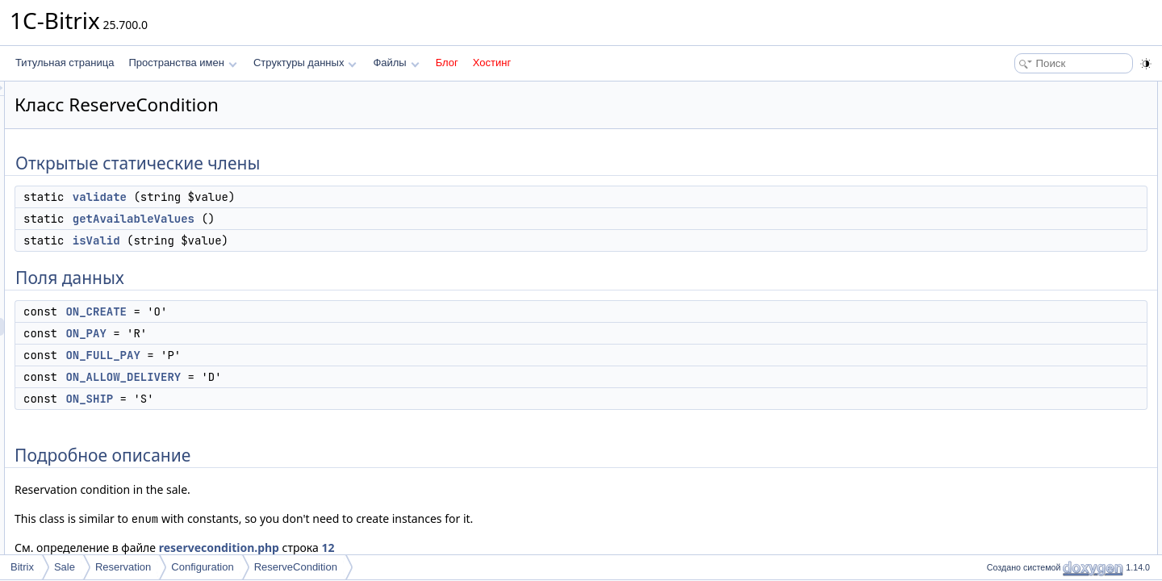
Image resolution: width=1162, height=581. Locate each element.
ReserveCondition (295, 567)
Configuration (202, 567)
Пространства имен (182, 62)
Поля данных (1011, 161)
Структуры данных (305, 62)
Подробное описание (1029, 268)
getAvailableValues (335, 218)
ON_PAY (287, 333)
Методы (1000, 285)
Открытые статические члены (1049, 90)
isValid (298, 240)
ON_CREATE (297, 311)
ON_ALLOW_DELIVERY (324, 377)
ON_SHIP (291, 398)
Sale (64, 567)
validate (301, 197)
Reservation (123, 567)
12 (529, 547)
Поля (993, 356)
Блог (447, 62)
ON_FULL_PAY (304, 355)
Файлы (396, 62)
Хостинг (492, 62)
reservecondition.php (421, 547)
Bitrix (22, 567)
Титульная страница (64, 62)
